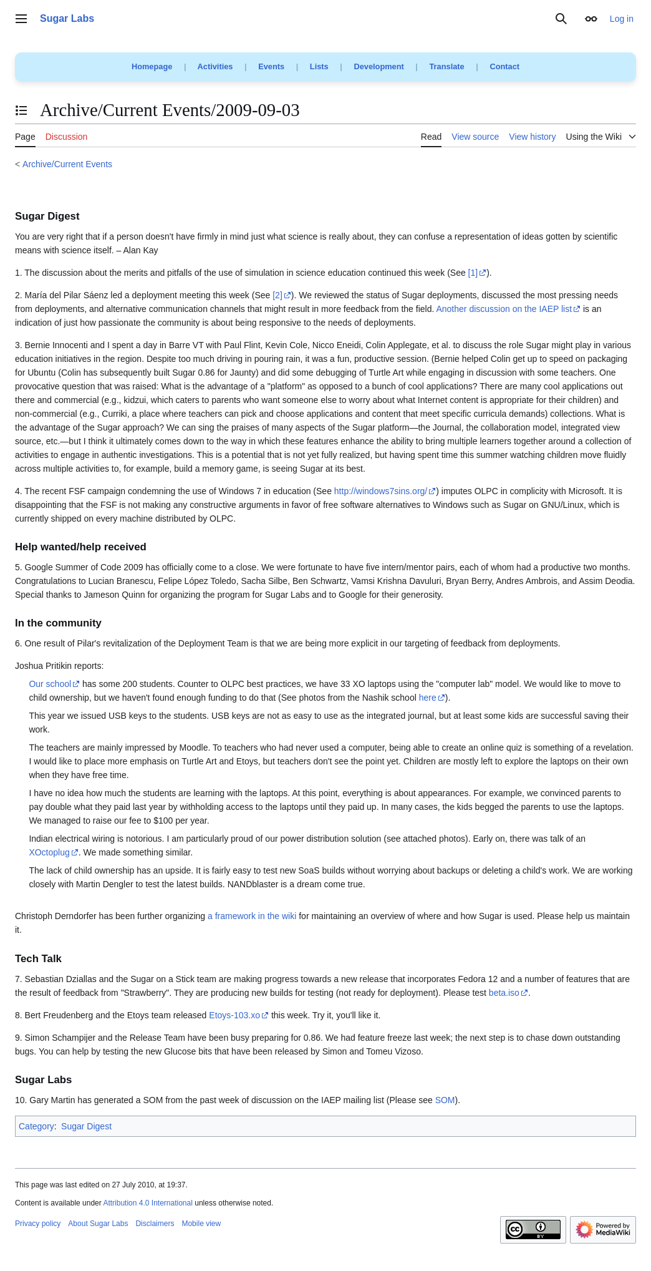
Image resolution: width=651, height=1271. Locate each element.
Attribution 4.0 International (147, 1203)
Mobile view (201, 1223)
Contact (504, 66)
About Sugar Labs (98, 1223)
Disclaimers (154, 1223)
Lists (319, 66)
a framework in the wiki (252, 916)
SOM (445, 1100)
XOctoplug (49, 852)
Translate (447, 66)
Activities (215, 66)
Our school (50, 684)
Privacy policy (37, 1223)
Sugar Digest (86, 1126)
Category (36, 1126)
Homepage (152, 66)
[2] (277, 295)
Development (378, 66)
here (427, 698)
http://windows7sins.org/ (380, 491)
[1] (473, 273)
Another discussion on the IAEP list (504, 309)
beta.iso (504, 993)
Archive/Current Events (67, 164)
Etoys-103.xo (234, 1015)
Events (271, 66)
